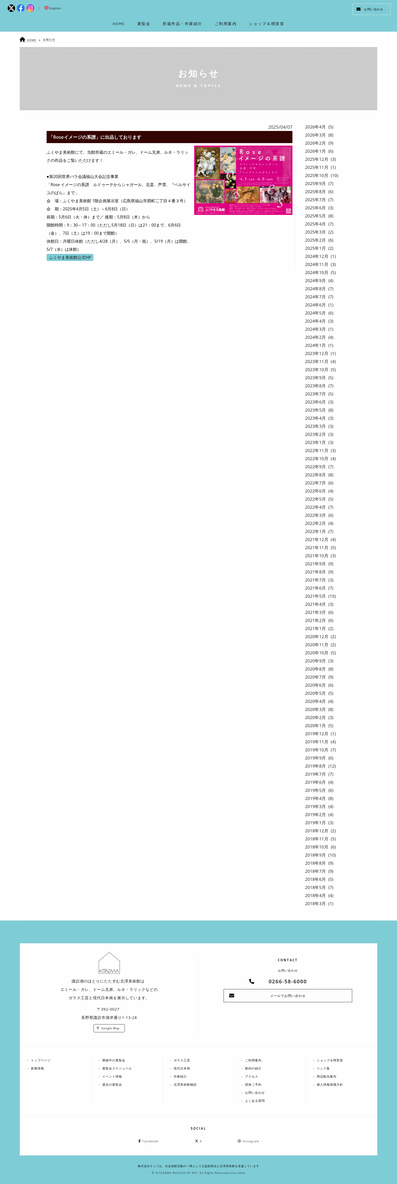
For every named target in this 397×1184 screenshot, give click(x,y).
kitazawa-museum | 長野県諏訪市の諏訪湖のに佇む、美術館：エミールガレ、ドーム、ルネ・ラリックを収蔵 (199, 10)
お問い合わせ (369, 9)
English (52, 8)
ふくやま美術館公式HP (70, 257)
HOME (31, 40)
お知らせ (49, 39)
